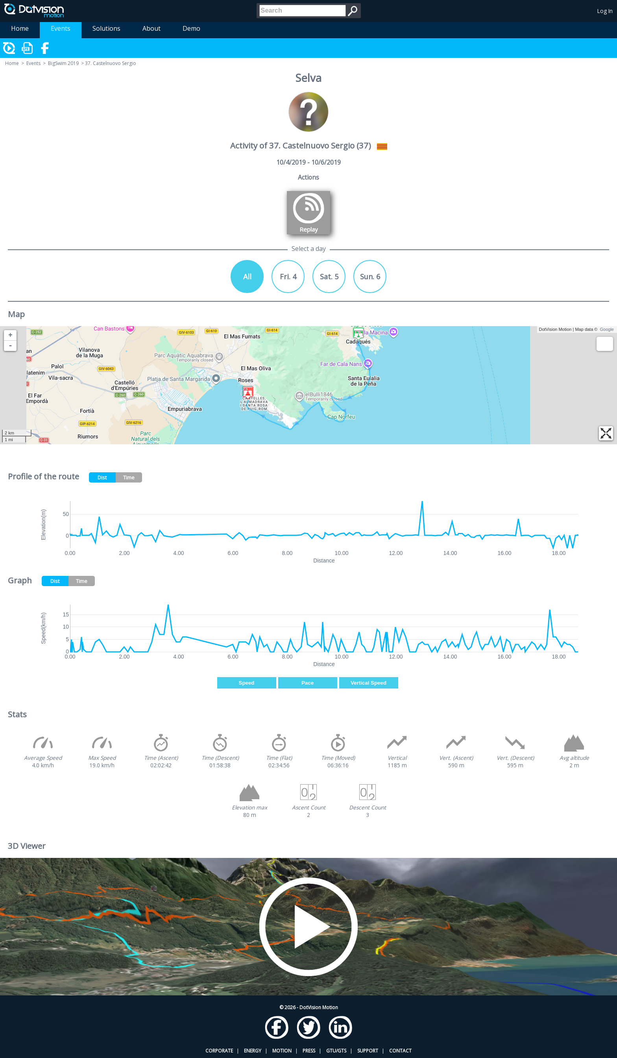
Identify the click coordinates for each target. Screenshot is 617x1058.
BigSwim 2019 (63, 63)
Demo (191, 28)
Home (20, 28)
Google (607, 329)
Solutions (106, 28)
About (151, 28)
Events (60, 28)
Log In (605, 11)
